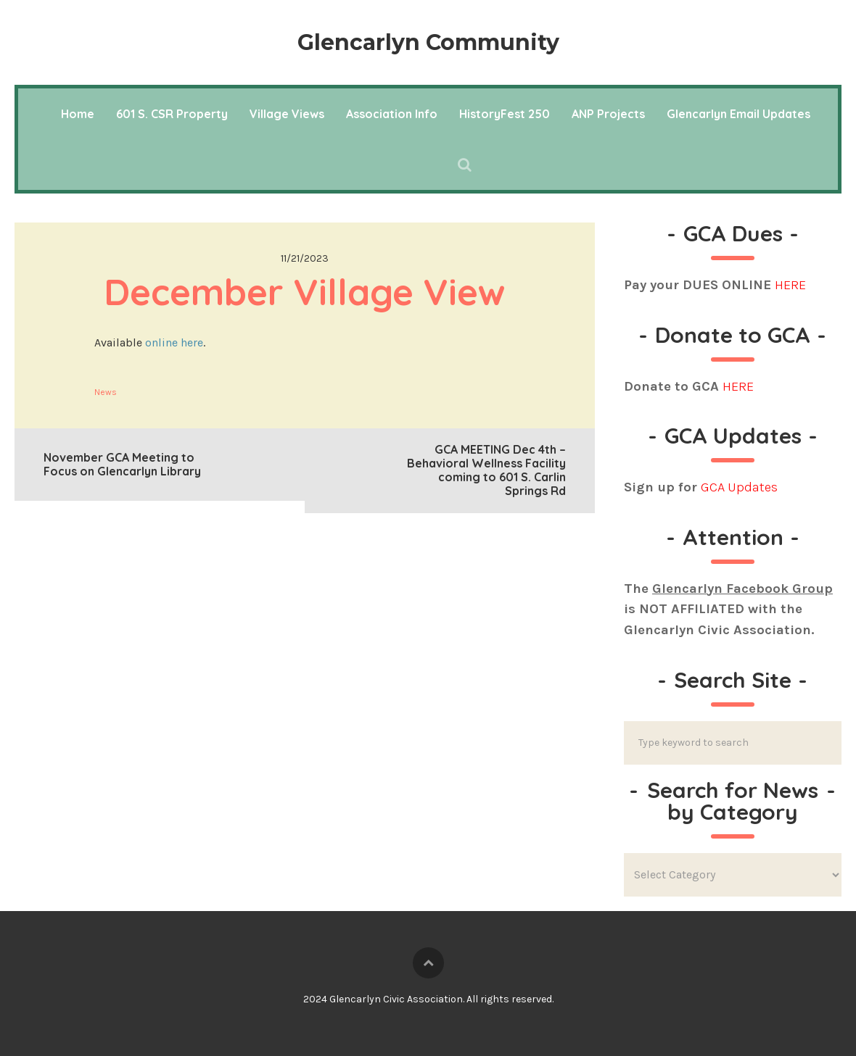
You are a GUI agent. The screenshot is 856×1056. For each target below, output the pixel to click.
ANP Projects (608, 114)
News (105, 392)
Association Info (391, 114)
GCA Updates (739, 487)
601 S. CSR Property (172, 114)
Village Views (287, 114)
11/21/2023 (305, 258)
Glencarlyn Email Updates (738, 114)
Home (77, 114)
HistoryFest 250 (504, 114)
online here (174, 342)
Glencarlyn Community (428, 42)
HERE (790, 285)
